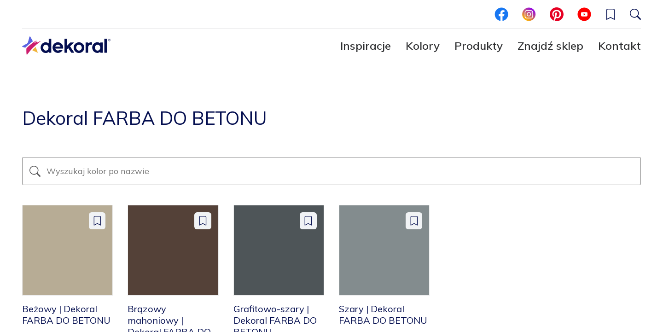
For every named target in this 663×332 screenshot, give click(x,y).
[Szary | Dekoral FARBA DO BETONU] (384, 265)
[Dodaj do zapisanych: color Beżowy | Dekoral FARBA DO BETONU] (97, 220)
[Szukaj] (635, 14)
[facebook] (501, 14)
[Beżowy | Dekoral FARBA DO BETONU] (67, 265)
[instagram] (529, 14)
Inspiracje (365, 45)
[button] (610, 14)
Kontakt (619, 45)
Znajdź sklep (550, 45)
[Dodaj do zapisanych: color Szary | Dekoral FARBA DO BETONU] (414, 220)
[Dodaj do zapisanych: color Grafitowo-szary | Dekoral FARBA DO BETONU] (308, 220)
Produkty (478, 45)
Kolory (423, 45)
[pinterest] (557, 14)
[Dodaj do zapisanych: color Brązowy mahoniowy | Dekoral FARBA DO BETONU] (202, 220)
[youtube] (584, 14)
